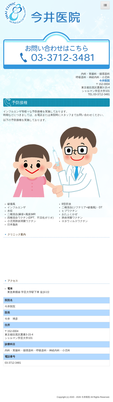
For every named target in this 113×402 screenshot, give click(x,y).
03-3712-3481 (101, 94)
